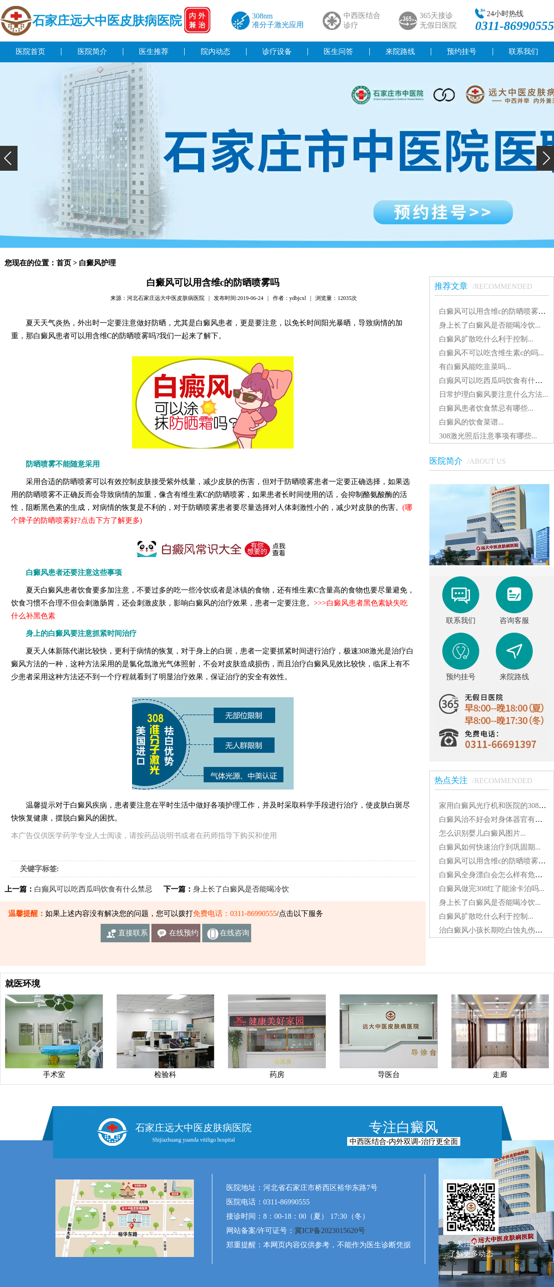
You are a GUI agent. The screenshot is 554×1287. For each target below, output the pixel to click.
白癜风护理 (97, 263)
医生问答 (338, 51)
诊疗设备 (277, 51)
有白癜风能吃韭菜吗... (475, 367)
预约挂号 (461, 51)
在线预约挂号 (184, 935)
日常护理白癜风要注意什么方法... (493, 394)
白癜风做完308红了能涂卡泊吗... (491, 888)
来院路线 (400, 51)
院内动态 (215, 51)
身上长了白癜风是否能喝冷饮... (490, 325)
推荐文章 (488, 286)
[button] (9, 158)
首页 (63, 263)
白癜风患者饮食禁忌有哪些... (486, 408)
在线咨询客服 (234, 935)
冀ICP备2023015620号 (330, 1230)
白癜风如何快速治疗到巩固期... (490, 847)
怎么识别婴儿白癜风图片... (482, 833)
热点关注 (488, 780)
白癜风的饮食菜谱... (471, 422)
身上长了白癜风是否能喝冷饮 (241, 889)
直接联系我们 (133, 935)
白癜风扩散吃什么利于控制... (486, 339)
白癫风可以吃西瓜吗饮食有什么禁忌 (93, 889)
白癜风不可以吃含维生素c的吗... (491, 353)
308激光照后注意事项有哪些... (488, 436)
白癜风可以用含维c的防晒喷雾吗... (495, 311)
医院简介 (92, 51)
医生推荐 (154, 51)
